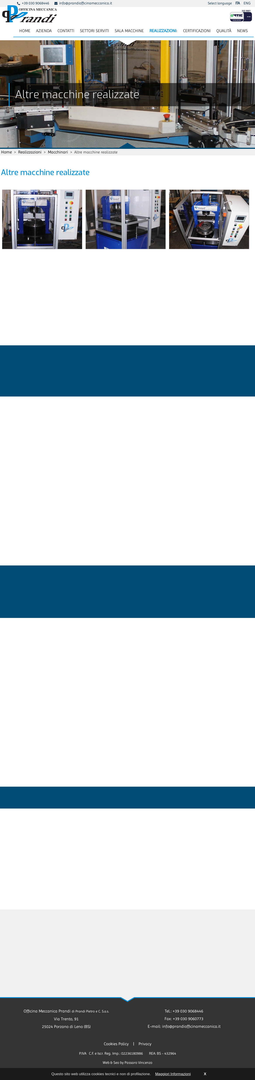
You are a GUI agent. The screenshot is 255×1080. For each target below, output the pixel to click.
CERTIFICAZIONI (197, 30)
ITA (237, 3)
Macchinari (58, 152)
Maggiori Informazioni (173, 1074)
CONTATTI (65, 30)
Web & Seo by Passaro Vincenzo (127, 1062)
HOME (24, 30)
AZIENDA (44, 30)
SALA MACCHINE (129, 30)
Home (6, 152)
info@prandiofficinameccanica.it (85, 3)
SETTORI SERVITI (94, 30)
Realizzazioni (30, 152)
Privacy (145, 1043)
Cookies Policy (116, 1043)
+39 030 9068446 (35, 3)
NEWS (242, 30)
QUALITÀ (223, 30)
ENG (247, 3)
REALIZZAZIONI (163, 30)
